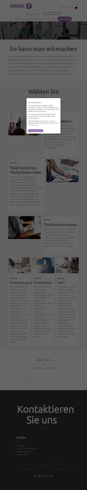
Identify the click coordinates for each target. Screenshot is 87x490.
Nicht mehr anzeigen (35, 131)
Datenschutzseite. (33, 125)
